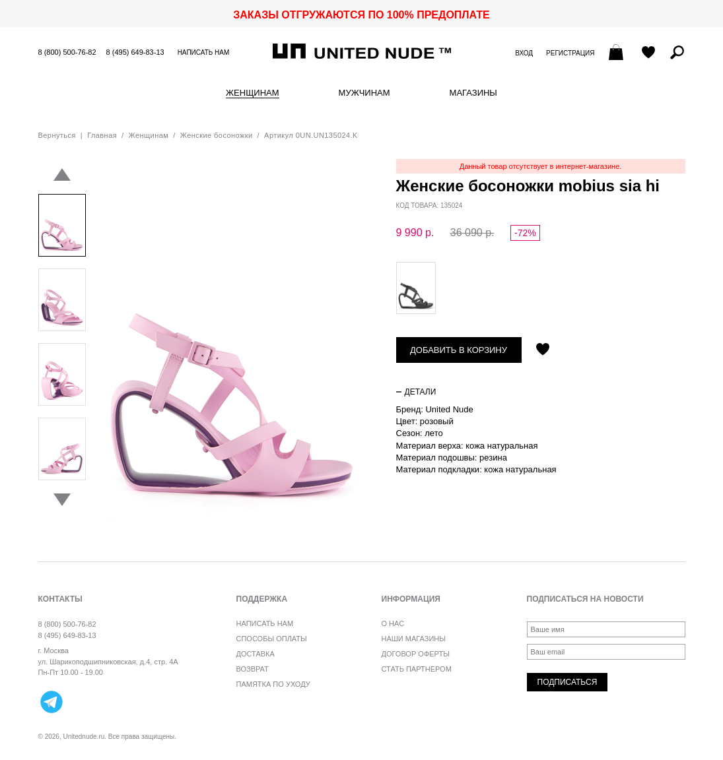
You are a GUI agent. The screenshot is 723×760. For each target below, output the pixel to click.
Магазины (473, 93)
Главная (102, 135)
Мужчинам (364, 93)
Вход (524, 53)
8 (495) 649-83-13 (135, 52)
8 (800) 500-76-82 (67, 52)
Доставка (255, 654)
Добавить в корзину (458, 350)
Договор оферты (416, 654)
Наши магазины (414, 639)
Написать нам (204, 52)
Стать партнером (417, 669)
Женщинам (252, 93)
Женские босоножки (216, 135)
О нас (393, 623)
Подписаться (567, 682)
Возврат (252, 669)
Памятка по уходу (273, 684)
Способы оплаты (271, 639)
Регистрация (570, 53)
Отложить (543, 350)
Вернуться (57, 135)
